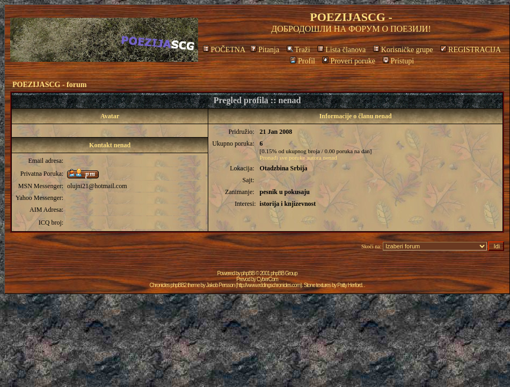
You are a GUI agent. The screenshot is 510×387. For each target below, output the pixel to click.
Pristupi (398, 61)
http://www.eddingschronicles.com (269, 285)
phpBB (247, 273)
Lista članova (341, 50)
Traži (298, 50)
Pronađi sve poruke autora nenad (298, 157)
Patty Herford (349, 285)
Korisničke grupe (403, 50)
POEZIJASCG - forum (49, 85)
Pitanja (264, 50)
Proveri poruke (348, 61)
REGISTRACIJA (470, 50)
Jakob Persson (220, 285)
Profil (302, 61)
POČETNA (224, 50)
